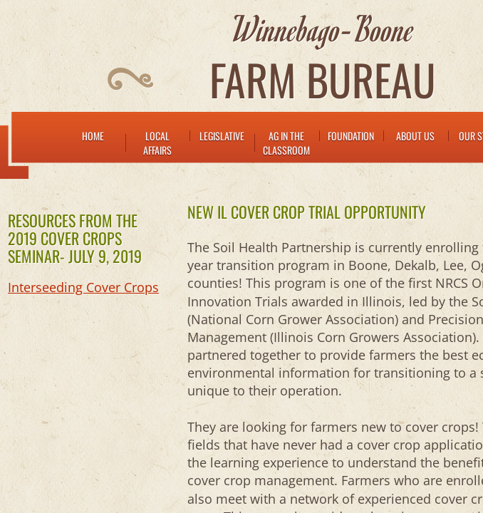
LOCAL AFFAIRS (157, 142)
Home (93, 135)
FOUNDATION (351, 135)
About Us (415, 135)
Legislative (221, 135)
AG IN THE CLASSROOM (286, 142)
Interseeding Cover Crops (83, 287)
